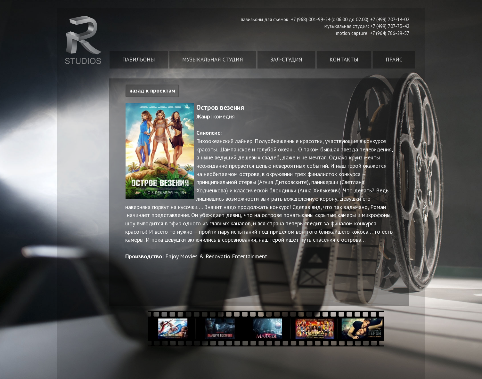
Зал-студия (286, 59)
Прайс (394, 59)
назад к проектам (152, 90)
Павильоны (138, 59)
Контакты (344, 59)
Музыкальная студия (212, 59)
